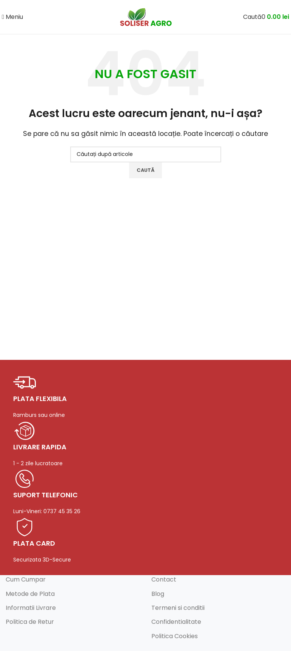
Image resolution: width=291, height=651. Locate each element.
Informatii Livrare (31, 607)
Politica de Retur (30, 621)
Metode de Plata (30, 593)
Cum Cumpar (26, 579)
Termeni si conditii (178, 607)
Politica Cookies (174, 636)
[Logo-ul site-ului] (145, 16)
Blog (157, 593)
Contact (163, 579)
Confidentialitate (176, 621)
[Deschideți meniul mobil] (12, 16)
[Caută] (252, 16)
